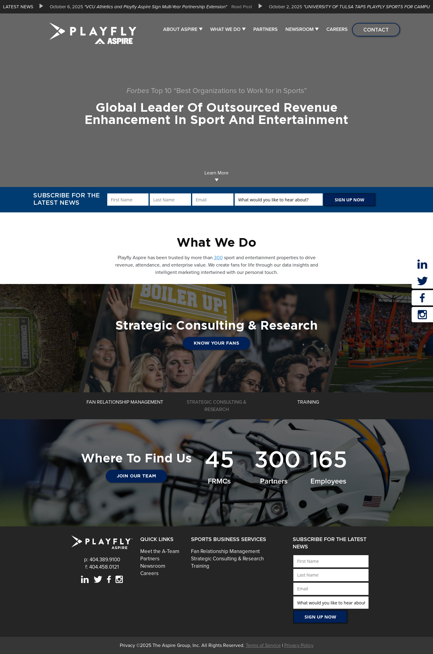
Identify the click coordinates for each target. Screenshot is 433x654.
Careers (337, 29)
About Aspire (180, 29)
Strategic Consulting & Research (227, 558)
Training (200, 566)
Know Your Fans (216, 343)
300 (218, 258)
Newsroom (299, 29)
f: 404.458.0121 (102, 567)
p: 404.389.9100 (102, 559)
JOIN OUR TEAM (136, 476)
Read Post (241, 6)
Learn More (216, 176)
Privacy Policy (299, 645)
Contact (376, 29)
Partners (265, 29)
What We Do (225, 29)
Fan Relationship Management (225, 551)
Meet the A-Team (159, 551)
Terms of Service (263, 645)
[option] (148, 6)
